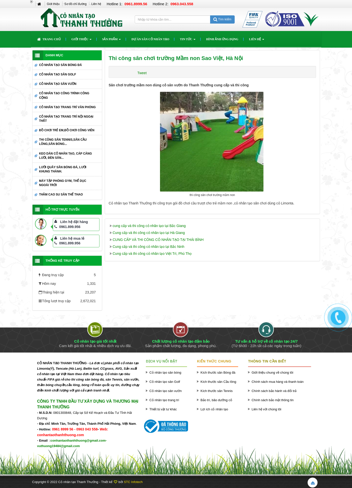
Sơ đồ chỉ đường (75, 4)
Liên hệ (96, 4)
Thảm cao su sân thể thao (61, 194)
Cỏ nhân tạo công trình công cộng (64, 95)
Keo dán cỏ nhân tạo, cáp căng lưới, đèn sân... (65, 156)
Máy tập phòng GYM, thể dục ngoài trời (62, 183)
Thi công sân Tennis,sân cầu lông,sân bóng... (63, 142)
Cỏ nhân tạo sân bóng (165, 372)
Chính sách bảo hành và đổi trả (274, 391)
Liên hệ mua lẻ (72, 238)
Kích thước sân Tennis (216, 391)
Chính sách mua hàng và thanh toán (278, 382)
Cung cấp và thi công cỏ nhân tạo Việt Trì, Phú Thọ (152, 254)
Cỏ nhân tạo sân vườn (57, 84)
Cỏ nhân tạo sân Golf (57, 74)
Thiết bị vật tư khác (163, 409)
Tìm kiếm (222, 19)
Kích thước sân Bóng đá (217, 372)
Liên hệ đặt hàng (74, 222)
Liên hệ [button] (256, 40)
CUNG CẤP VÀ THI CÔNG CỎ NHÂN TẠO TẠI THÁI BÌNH (158, 240)
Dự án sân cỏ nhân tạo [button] (150, 39)
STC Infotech (133, 482)
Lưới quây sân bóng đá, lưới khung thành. (62, 169)
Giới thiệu (53, 4)
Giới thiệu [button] (81, 40)
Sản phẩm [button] (111, 40)
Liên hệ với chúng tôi (266, 409)
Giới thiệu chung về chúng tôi (272, 372)
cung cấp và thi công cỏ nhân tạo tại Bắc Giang (149, 226)
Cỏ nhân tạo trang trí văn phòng (67, 107)
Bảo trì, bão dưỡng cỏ (216, 400)
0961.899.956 (67, 227)
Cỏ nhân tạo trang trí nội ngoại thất (66, 119)
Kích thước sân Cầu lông (218, 382)
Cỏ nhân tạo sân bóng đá (60, 65)
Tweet (142, 73)
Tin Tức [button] (187, 40)
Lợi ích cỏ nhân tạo (214, 409)
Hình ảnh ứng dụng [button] (222, 39)
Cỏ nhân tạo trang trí (164, 400)
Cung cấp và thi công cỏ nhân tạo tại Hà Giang (149, 233)
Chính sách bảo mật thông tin (272, 400)
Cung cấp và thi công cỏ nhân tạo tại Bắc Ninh (148, 247)
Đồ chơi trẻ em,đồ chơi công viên (67, 130)
